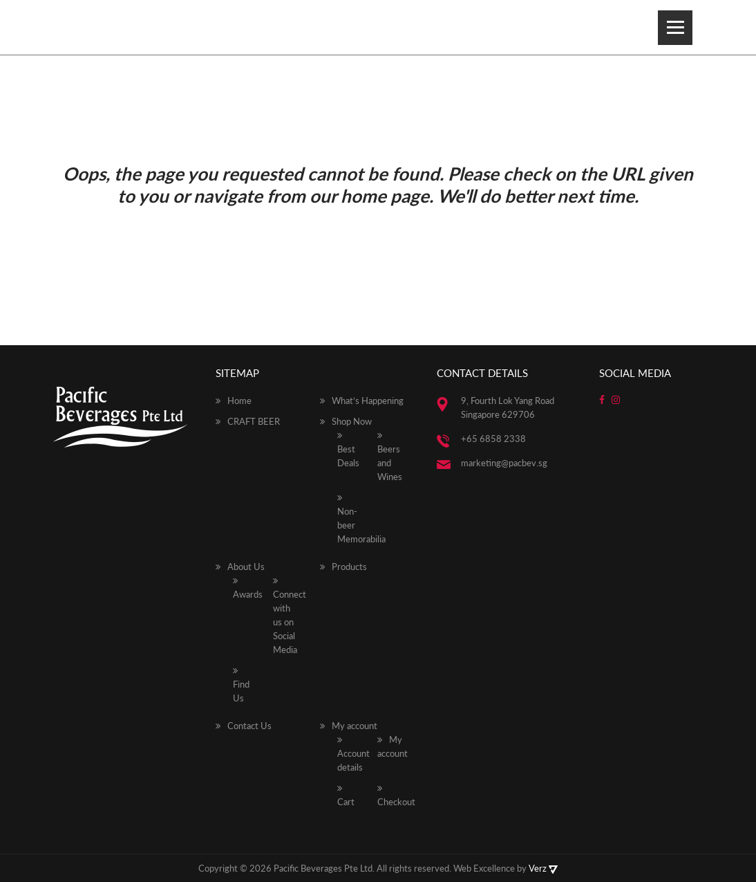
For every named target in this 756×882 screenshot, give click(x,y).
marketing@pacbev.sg (504, 462)
